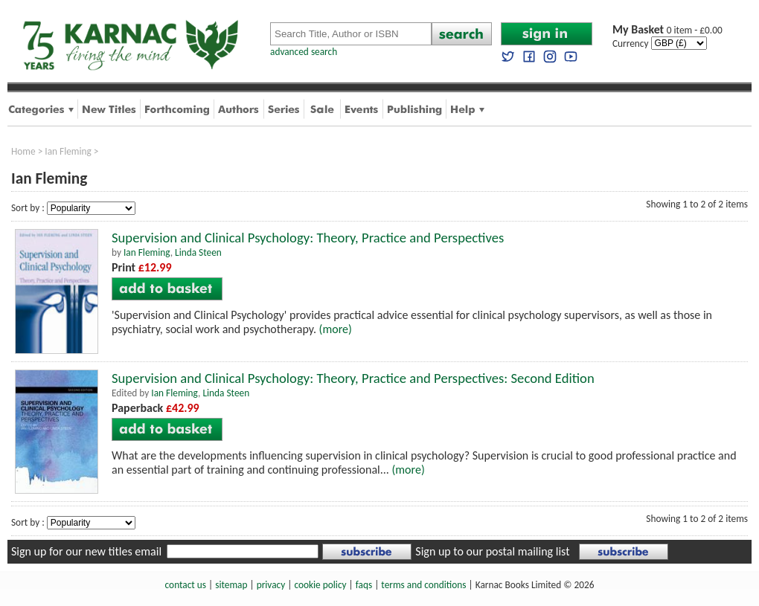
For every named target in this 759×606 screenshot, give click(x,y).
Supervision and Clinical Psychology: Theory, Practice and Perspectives (308, 237)
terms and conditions (423, 584)
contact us (185, 584)
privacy (271, 584)
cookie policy (320, 584)
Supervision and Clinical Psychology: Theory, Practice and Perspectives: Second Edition (353, 378)
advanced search (303, 51)
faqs (364, 584)
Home (23, 151)
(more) (335, 329)
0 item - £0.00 (667, 30)
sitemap (231, 584)
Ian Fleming (68, 151)
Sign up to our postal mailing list (492, 551)
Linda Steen (198, 252)
